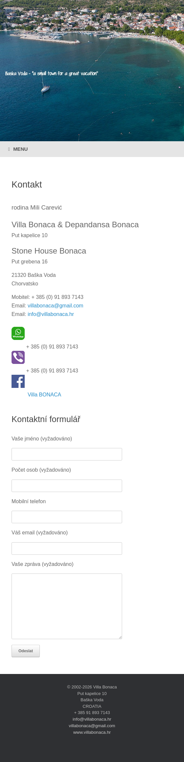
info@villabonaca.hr (51, 314)
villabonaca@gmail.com (55, 305)
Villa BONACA (44, 394)
